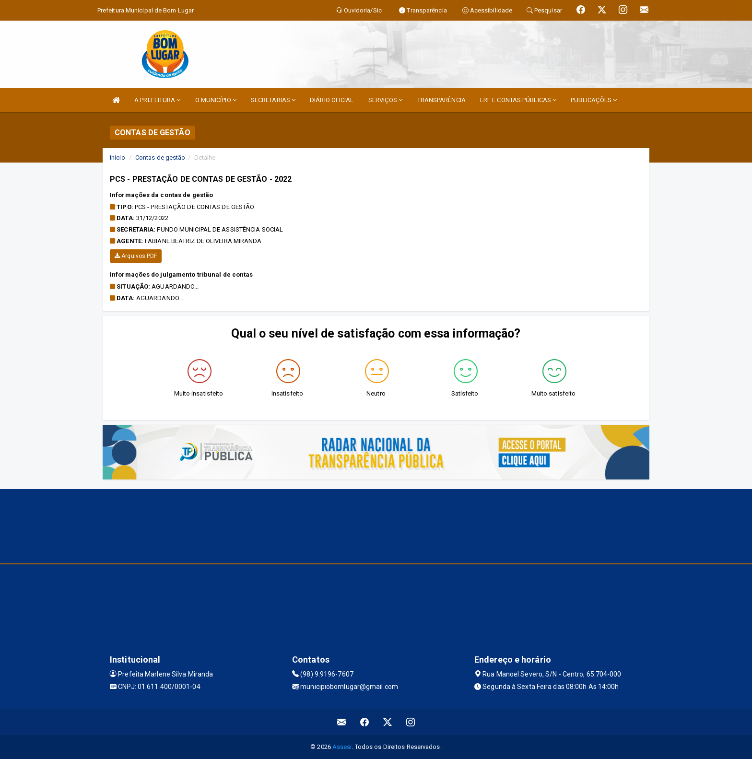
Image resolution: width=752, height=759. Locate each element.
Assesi (342, 746)
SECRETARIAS (273, 100)
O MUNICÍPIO (215, 100)
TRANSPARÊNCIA (441, 100)
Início (117, 157)
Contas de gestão (160, 157)
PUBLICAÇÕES (594, 100)
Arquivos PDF (136, 256)
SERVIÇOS (385, 100)
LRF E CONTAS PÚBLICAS (518, 100)
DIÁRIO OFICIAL (331, 100)
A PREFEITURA (157, 100)
